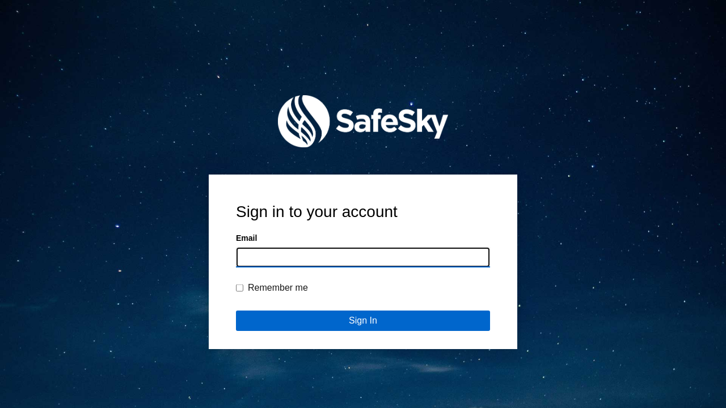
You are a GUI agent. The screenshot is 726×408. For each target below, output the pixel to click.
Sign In (363, 320)
